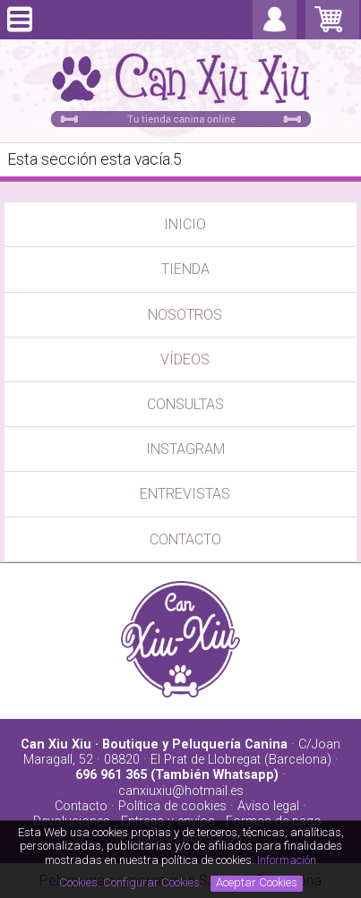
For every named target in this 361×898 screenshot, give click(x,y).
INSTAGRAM (185, 449)
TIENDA (185, 269)
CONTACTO (185, 539)
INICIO (185, 224)
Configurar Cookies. (154, 882)
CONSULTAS (185, 404)
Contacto (81, 806)
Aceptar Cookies (256, 882)
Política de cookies (172, 806)
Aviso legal (268, 806)
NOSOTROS (185, 314)
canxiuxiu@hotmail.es (181, 791)
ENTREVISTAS (185, 493)
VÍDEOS (185, 359)
